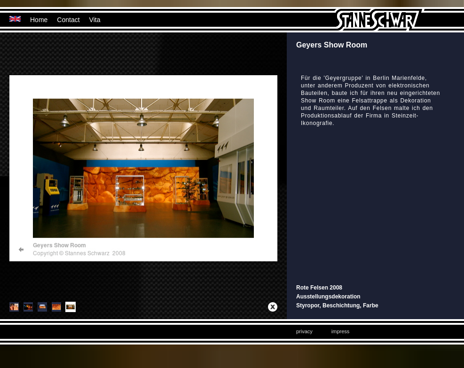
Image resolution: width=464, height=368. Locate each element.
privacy (304, 331)
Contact (68, 19)
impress (340, 331)
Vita (95, 19)
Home (38, 19)
